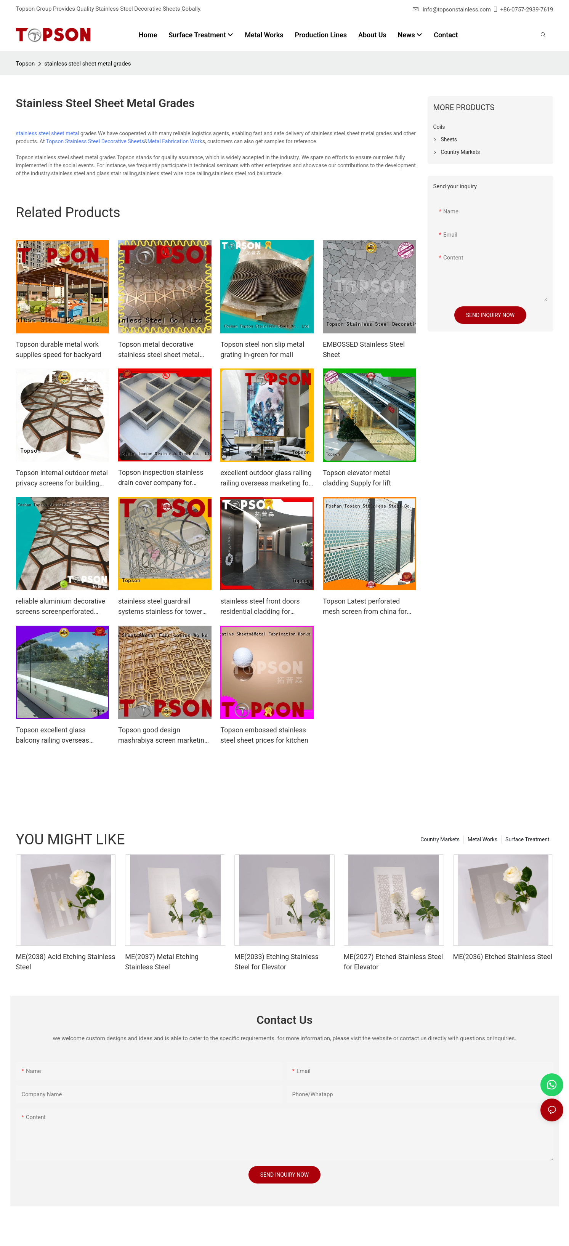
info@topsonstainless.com (452, 9)
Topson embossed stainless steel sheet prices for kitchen (264, 735)
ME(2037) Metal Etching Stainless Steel (162, 962)
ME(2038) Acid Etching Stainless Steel (65, 962)
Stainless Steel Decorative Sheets (104, 141)
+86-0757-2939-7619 (526, 9)
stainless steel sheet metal (47, 133)
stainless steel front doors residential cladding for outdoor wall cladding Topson (265, 607)
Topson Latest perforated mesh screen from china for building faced (365, 607)
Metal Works (482, 839)
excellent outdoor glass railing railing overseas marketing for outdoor (265, 478)
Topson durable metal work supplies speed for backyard (58, 349)
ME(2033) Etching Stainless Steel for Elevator (276, 962)
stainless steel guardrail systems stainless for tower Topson (160, 607)
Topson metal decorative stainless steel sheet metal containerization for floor (158, 350)
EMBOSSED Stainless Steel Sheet (364, 349)
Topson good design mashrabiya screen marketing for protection (163, 735)
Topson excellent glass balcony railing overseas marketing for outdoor (52, 735)
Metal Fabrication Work (174, 141)
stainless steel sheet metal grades (87, 63)
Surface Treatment (527, 839)
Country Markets (440, 839)
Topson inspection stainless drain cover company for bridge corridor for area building (161, 478)
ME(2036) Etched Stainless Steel (503, 957)
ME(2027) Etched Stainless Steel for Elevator (393, 962)
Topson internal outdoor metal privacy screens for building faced (62, 478)
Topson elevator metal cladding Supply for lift (357, 478)
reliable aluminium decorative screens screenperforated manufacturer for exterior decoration (61, 607)
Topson (25, 63)
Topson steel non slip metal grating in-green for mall (262, 349)
